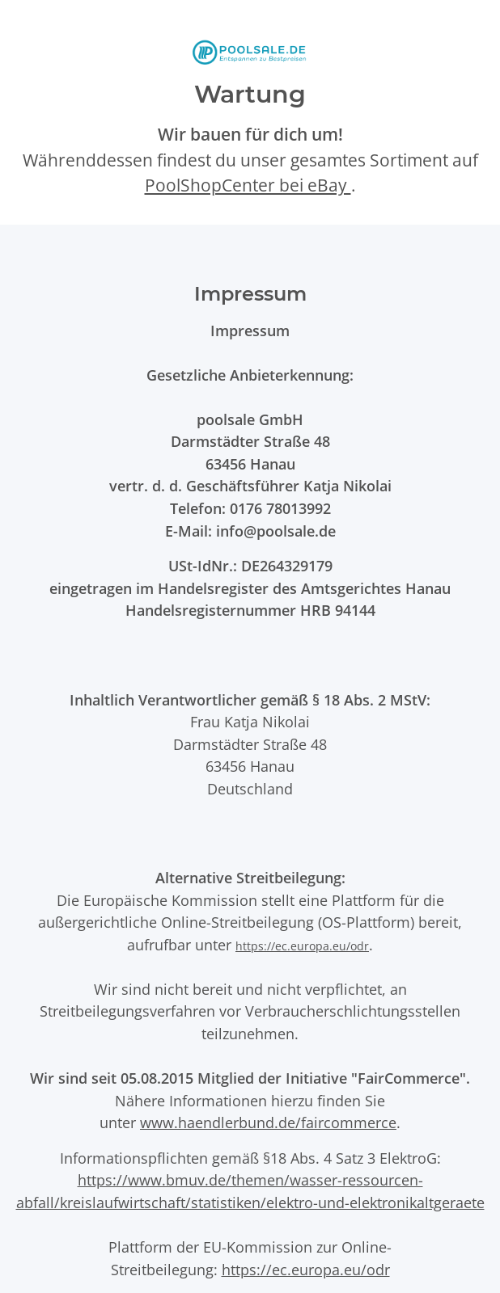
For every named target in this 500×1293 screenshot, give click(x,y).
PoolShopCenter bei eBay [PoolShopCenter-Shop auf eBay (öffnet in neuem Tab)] (248, 185)
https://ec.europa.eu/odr (302, 946)
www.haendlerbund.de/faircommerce (268, 1122)
